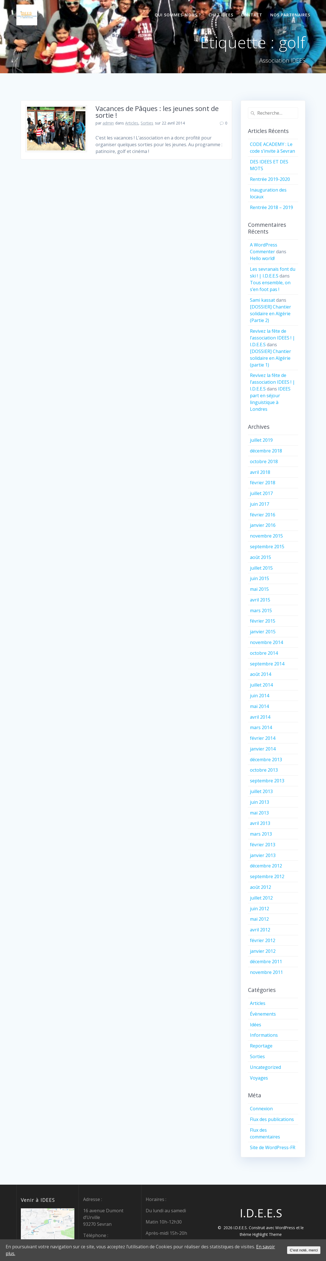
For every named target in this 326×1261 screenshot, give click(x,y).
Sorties (147, 123)
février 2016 (262, 515)
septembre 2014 (267, 664)
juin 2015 (259, 578)
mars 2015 (261, 610)
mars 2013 (261, 834)
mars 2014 (261, 727)
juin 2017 (259, 504)
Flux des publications (272, 1119)
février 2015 (262, 621)
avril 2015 (260, 600)
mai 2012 (259, 919)
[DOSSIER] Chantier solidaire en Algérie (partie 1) (270, 358)
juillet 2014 (261, 685)
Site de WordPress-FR (272, 1147)
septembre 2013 (267, 781)
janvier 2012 (263, 951)
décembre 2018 (266, 451)
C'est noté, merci (304, 1250)
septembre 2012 (267, 876)
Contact (251, 14)
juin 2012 (259, 908)
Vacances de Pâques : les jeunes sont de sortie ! (157, 112)
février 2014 (262, 738)
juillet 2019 (261, 440)
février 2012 (262, 940)
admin (108, 123)
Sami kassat (262, 300)
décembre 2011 (266, 961)
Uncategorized (265, 1067)
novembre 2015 (266, 536)
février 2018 (262, 482)
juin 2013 (259, 802)
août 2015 (260, 557)
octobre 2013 (264, 770)
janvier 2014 (263, 749)
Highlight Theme (267, 1234)
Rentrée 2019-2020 (270, 179)
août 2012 (260, 887)
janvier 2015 (263, 632)
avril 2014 (260, 717)
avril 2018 (260, 472)
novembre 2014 (266, 642)
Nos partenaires (290, 14)
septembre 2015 (267, 546)
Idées (255, 1025)
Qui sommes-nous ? (178, 14)
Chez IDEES (221, 14)
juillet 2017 (261, 493)
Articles (131, 123)
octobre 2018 (264, 461)
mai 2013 (259, 813)
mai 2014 (259, 706)
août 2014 (260, 674)
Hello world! (262, 258)
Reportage (261, 1046)
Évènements (263, 1014)
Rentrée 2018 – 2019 (271, 207)
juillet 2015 (261, 568)
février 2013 (262, 845)
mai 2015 (259, 589)
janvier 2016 (263, 525)
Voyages (259, 1078)
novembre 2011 (266, 972)
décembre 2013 (266, 759)
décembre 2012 (266, 866)
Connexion (261, 1108)
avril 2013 (260, 823)
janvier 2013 (263, 855)
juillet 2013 (261, 791)
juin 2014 (259, 695)
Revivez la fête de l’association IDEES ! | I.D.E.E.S (272, 338)
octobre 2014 (264, 653)
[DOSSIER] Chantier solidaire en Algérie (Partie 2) (270, 313)
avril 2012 (260, 930)
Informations (264, 1035)
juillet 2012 (261, 898)
